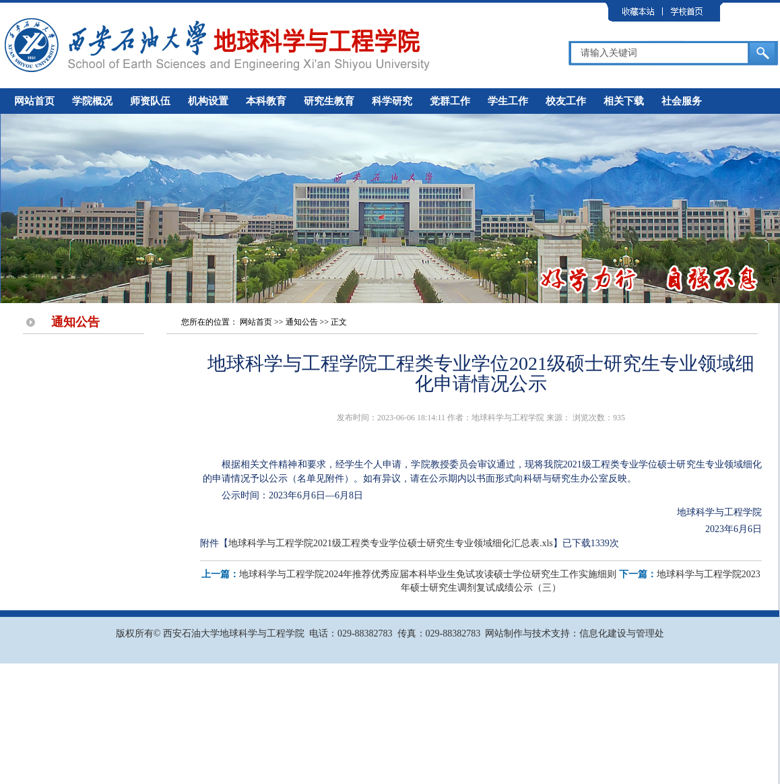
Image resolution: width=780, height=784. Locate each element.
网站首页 (34, 101)
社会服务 (681, 101)
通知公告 (302, 322)
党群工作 (450, 101)
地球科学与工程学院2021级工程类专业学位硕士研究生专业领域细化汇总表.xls (390, 543)
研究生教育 (329, 101)
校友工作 (566, 101)
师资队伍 (150, 101)
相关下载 (624, 101)
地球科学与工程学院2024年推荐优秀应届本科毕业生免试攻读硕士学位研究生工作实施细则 (427, 574)
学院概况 (92, 101)
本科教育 (266, 101)
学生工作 (508, 101)
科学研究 (392, 101)
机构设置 (208, 101)
